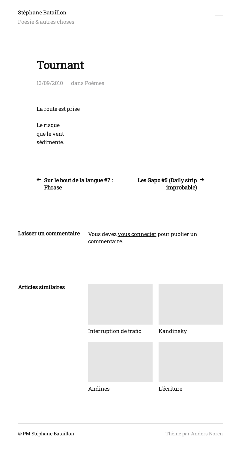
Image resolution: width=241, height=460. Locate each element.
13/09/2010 (50, 82)
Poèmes (94, 82)
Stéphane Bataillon (42, 12)
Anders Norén (207, 433)
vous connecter (137, 234)
